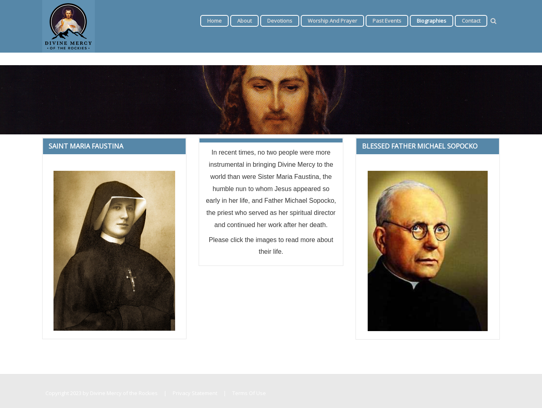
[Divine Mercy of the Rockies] (68, 25)
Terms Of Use (249, 393)
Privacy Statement (195, 393)
